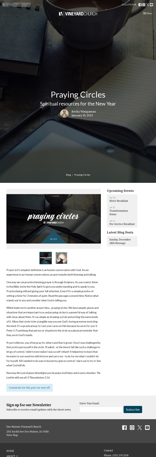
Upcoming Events (120, 191)
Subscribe (133, 409)
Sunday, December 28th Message (120, 241)
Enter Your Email (89, 403)
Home (10, 450)
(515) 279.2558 (129, 4)
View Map (12, 435)
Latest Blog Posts (120, 232)
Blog (68, 174)
